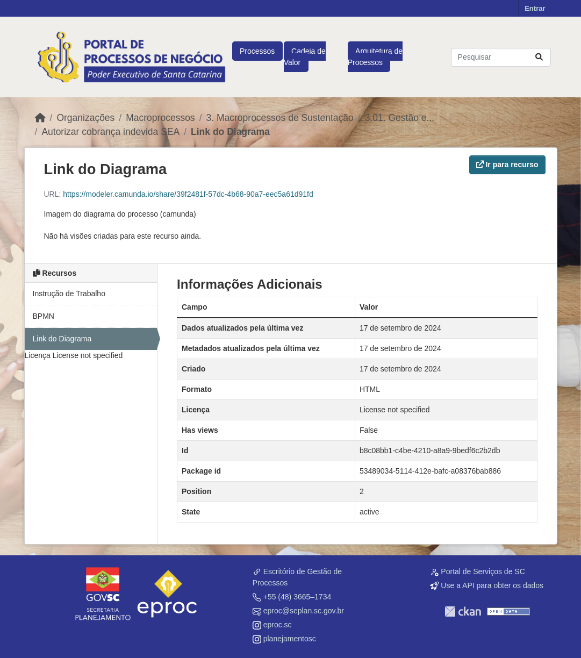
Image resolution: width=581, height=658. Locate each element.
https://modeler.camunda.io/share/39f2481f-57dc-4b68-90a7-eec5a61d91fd (188, 194)
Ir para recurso (507, 164)
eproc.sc (277, 624)
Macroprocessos (160, 117)
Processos (257, 51)
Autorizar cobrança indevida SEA (110, 131)
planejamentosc (289, 638)
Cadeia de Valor (305, 57)
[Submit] (539, 57)
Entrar (535, 8)
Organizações (85, 117)
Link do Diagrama (230, 131)
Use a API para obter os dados (492, 585)
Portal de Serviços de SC (483, 571)
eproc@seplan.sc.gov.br (303, 610)
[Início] (40, 117)
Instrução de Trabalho (69, 293)
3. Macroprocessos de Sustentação (280, 117)
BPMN (43, 316)
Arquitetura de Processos (375, 57)
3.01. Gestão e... (399, 117)
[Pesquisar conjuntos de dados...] (501, 57)
